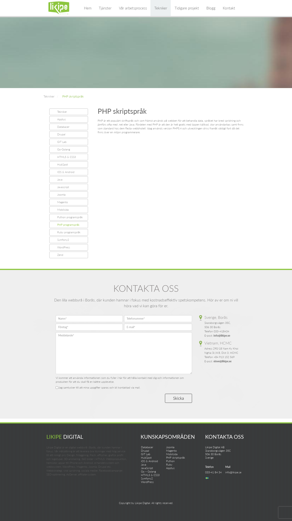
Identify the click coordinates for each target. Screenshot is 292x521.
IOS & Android (65, 172)
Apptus (61, 119)
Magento (62, 202)
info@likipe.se (221, 335)
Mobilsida (63, 209)
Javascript (63, 187)
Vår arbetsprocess (133, 8)
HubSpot (62, 164)
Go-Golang (63, 149)
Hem (87, 8)
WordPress (63, 247)
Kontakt (229, 8)
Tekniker (160, 8)
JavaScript (147, 468)
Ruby (169, 464)
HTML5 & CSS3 (66, 157)
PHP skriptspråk (73, 96)
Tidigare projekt (187, 8)
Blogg (210, 8)
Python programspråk (70, 217)
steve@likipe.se (222, 361)
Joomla (61, 194)
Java (59, 179)
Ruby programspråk (68, 232)
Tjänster (105, 8)
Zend (60, 254)
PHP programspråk (68, 224)
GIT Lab (62, 141)
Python (170, 461)
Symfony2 (63, 239)
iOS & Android (149, 461)
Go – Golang (148, 471)
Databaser (63, 126)
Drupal (61, 134)
